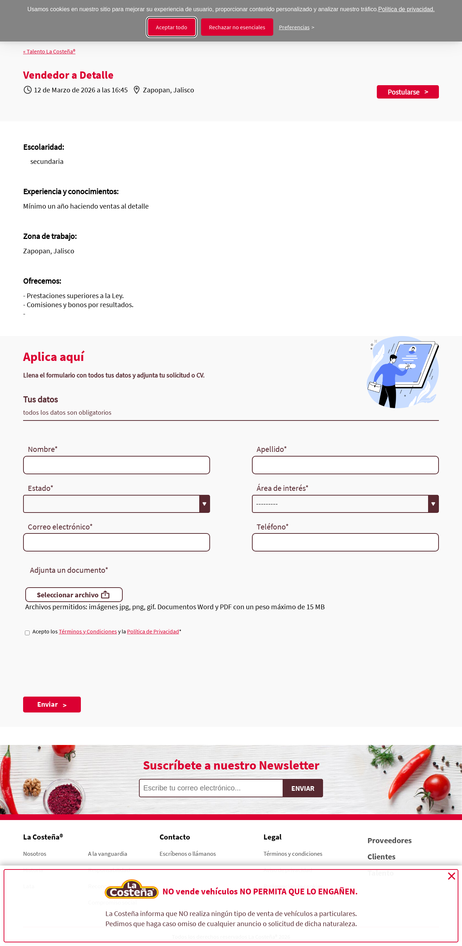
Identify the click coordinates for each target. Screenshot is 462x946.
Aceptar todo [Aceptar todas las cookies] (171, 27)
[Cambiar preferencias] (296, 27)
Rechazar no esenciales (237, 27)
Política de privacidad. (406, 9)
